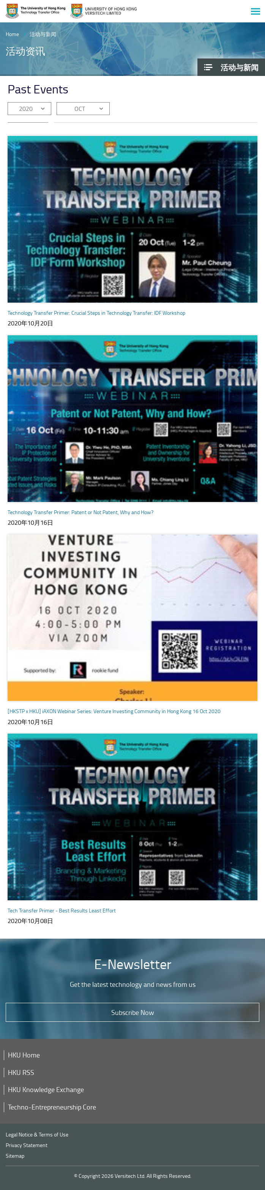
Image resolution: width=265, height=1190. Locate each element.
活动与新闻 (43, 34)
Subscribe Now (132, 1012)
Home (12, 34)
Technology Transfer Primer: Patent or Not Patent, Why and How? (80, 512)
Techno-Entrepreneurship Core (52, 1106)
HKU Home (24, 1054)
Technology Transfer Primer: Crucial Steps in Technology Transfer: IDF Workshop (96, 312)
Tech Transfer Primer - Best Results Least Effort (62, 910)
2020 (26, 108)
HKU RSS (21, 1072)
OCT (79, 108)
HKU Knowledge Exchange (46, 1089)
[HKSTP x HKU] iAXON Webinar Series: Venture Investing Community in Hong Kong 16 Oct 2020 (114, 711)
